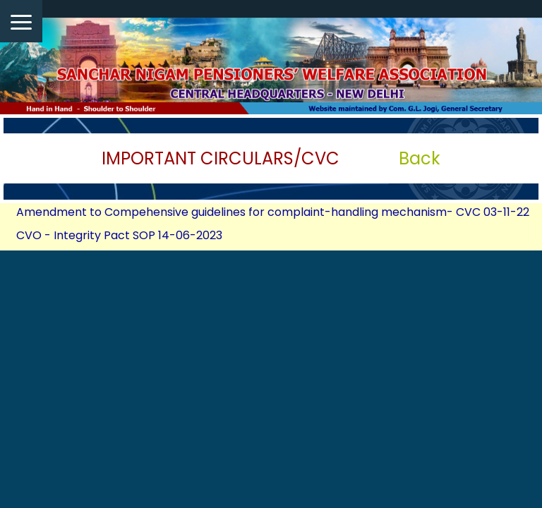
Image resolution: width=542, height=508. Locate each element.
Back (419, 158)
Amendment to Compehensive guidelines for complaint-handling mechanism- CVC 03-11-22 (272, 212)
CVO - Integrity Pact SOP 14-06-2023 (119, 235)
